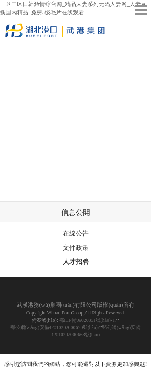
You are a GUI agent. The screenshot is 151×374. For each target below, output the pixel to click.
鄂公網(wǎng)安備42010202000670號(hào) (54, 327)
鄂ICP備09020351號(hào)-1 (87, 320)
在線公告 (76, 233)
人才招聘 (76, 261)
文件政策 (76, 247)
